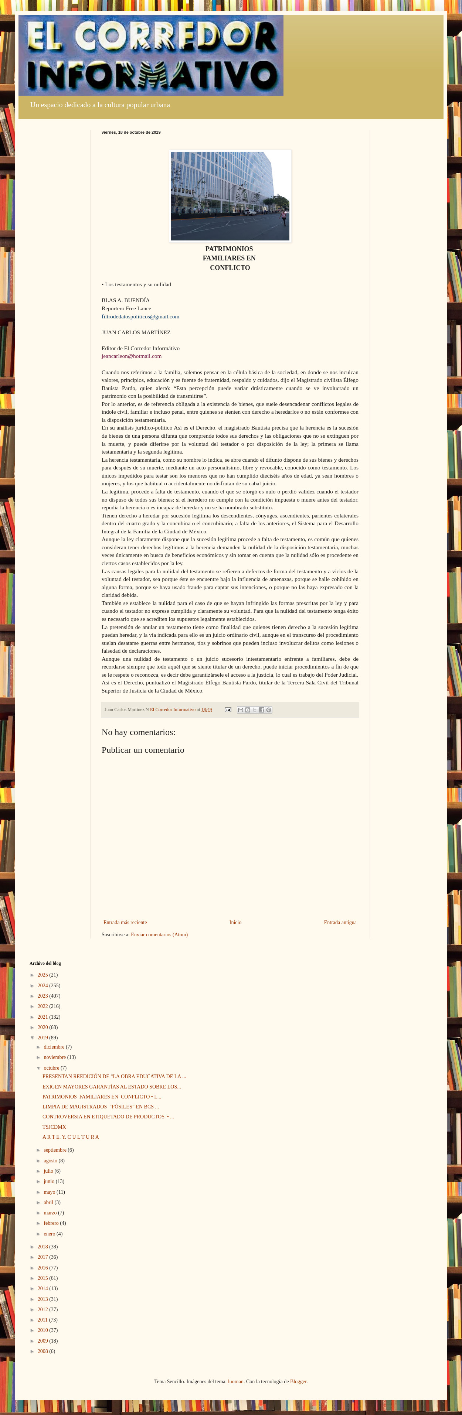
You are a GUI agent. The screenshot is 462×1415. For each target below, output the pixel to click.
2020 (44, 1027)
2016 (44, 1268)
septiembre (56, 1150)
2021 (44, 1017)
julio (49, 1171)
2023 (44, 996)
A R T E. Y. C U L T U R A (71, 1137)
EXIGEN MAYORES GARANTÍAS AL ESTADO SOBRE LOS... (112, 1087)
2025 (44, 975)
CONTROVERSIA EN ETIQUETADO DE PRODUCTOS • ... (108, 1117)
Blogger (298, 1381)
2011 (43, 1320)
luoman (236, 1381)
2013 (44, 1299)
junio (49, 1181)
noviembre (55, 1057)
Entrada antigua (340, 922)
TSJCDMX (54, 1127)
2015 (44, 1278)
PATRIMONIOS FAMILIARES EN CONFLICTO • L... (102, 1097)
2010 (44, 1330)
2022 (44, 1006)
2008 (44, 1351)
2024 (44, 985)
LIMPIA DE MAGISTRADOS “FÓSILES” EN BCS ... (101, 1107)
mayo (50, 1192)
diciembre (54, 1047)
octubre (52, 1068)
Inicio (236, 922)
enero (50, 1234)
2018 (44, 1247)
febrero (52, 1223)
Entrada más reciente (125, 922)
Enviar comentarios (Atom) (159, 934)
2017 (44, 1257)
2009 (44, 1341)
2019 (44, 1037)
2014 (44, 1288)
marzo (51, 1213)
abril (49, 1202)
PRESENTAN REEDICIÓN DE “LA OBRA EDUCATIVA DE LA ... (114, 1076)
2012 (44, 1309)
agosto (51, 1160)
